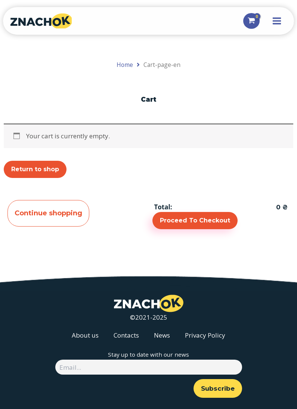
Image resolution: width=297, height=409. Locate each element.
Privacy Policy (205, 335)
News (162, 335)
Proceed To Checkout (195, 220)
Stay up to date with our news (148, 354)
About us (85, 335)
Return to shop (35, 169)
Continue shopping (50, 213)
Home (125, 65)
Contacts (126, 335)
